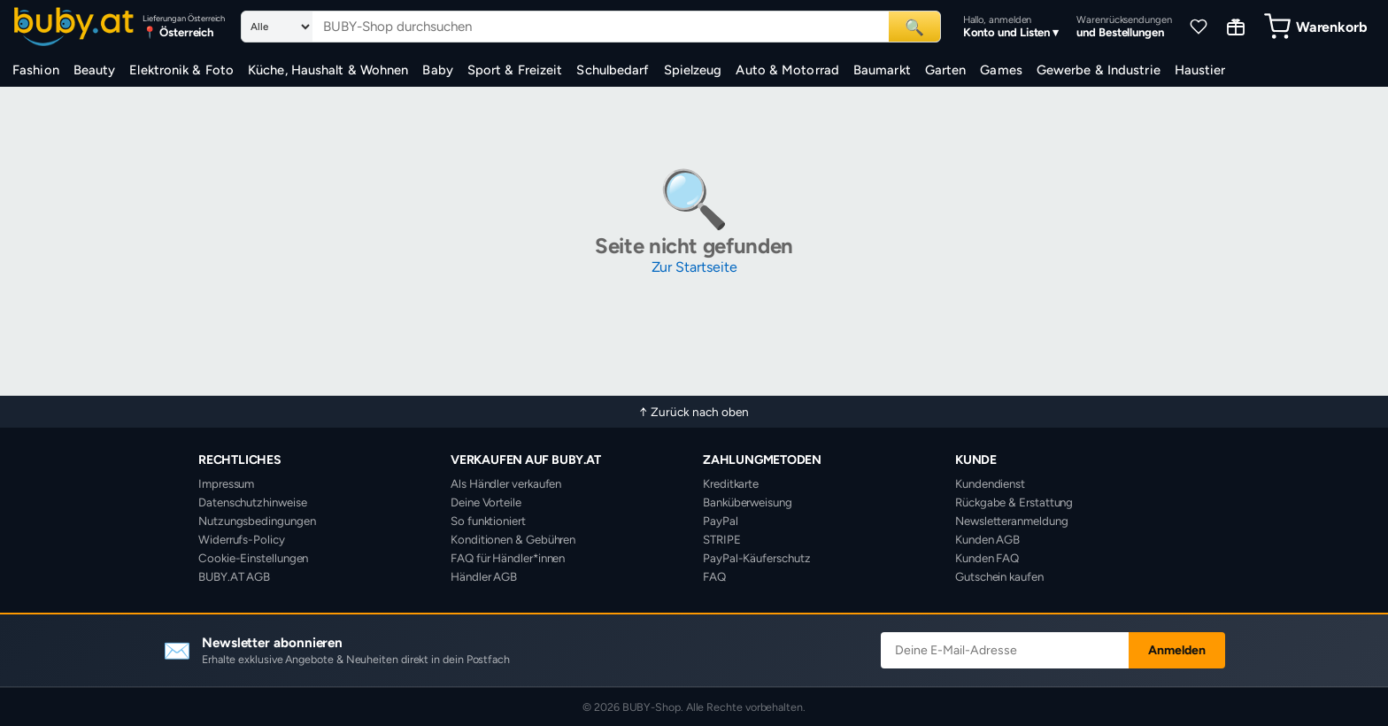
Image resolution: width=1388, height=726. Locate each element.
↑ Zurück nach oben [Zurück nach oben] (694, 412)
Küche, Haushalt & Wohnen (328, 70)
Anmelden (1177, 650)
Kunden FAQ (987, 558)
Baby (437, 70)
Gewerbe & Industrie (1099, 70)
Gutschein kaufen (999, 576)
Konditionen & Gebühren (513, 539)
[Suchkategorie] (277, 27)
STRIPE (722, 539)
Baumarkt (882, 70)
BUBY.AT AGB (234, 576)
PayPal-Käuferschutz (756, 558)
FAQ (714, 576)
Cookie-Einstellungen (253, 558)
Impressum (226, 483)
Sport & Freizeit (515, 70)
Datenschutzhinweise (252, 502)
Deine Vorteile (486, 502)
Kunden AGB (987, 539)
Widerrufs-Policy (241, 539)
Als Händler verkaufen (506, 483)
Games (1001, 70)
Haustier (1200, 70)
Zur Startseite (694, 267)
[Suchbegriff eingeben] (600, 27)
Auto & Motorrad (787, 70)
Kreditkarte (731, 483)
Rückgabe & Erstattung (1014, 502)
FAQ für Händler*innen (508, 558)
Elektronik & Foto (181, 70)
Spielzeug (693, 70)
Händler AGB (484, 576)
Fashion (35, 70)
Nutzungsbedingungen (256, 521)
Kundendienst (990, 483)
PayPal (720, 521)
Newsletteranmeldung (1011, 521)
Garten (946, 70)
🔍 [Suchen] (914, 27)
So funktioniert (488, 521)
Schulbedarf (612, 70)
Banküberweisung (747, 502)
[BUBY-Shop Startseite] (74, 26)
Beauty (94, 70)
